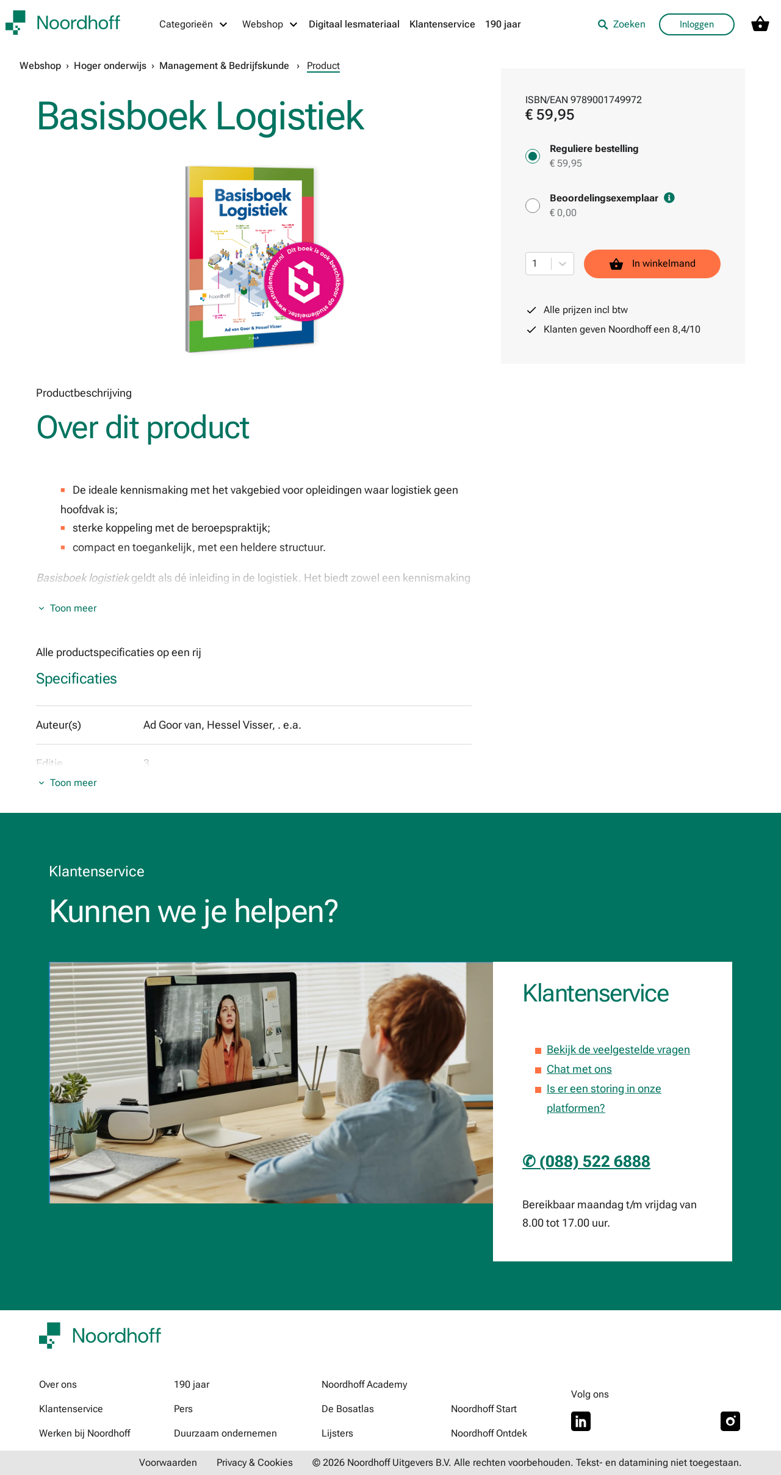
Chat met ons (579, 1068)
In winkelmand (652, 264)
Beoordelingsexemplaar (612, 198)
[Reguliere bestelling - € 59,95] (532, 156)
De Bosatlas (348, 1409)
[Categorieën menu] (194, 24)
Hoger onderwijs (110, 65)
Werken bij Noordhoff (84, 1433)
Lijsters (337, 1433)
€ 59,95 (566, 163)
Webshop (40, 65)
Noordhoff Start (484, 1409)
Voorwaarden (168, 1462)
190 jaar (503, 24)
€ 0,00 (563, 212)
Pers (183, 1409)
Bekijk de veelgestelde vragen (618, 1049)
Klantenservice (442, 24)
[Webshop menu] (270, 24)
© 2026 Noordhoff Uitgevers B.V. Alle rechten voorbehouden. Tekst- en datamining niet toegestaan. (527, 1462)
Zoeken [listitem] (621, 24)
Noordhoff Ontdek (489, 1433)
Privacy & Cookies (255, 1462)
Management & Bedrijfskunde (224, 65)
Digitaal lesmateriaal (354, 24)
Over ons (58, 1384)
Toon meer (73, 608)
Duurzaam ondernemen (225, 1433)
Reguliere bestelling (594, 148)
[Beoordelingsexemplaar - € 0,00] (532, 205)
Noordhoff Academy (364, 1384)
